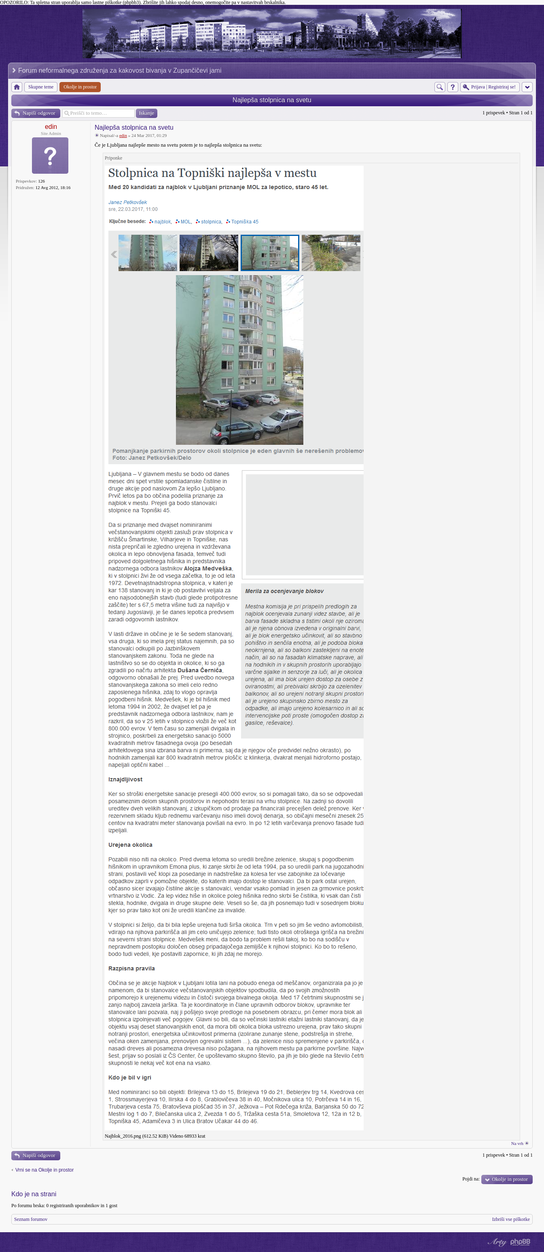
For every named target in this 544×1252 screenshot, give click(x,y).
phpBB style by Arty (496, 1242)
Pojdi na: (471, 1179)
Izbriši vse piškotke (511, 1219)
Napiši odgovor (39, 113)
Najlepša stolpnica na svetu (272, 100)
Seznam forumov (30, 1219)
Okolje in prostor (510, 1179)
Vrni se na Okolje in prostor (44, 1170)
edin (51, 126)
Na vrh (517, 1143)
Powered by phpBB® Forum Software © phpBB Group (520, 1242)
